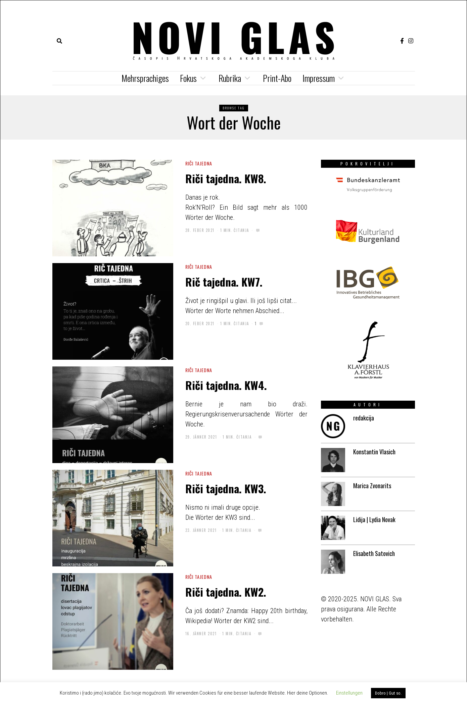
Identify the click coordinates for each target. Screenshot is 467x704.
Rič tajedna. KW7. (224, 281)
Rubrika (230, 78)
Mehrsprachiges (145, 78)
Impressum (318, 78)
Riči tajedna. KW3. (225, 488)
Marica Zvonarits (372, 485)
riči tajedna (198, 163)
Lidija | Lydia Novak (374, 519)
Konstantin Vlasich (374, 451)
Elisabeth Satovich (374, 553)
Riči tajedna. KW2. (225, 592)
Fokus (188, 78)
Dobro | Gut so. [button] (388, 693)
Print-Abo (277, 78)
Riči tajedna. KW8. (225, 178)
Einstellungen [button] (349, 693)
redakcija (363, 417)
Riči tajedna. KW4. (226, 385)
